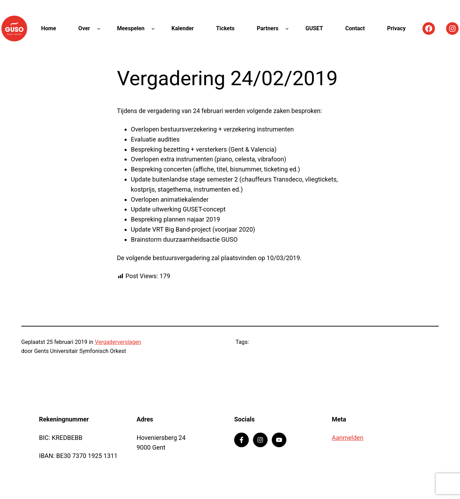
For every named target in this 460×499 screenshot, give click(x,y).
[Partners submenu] (287, 28)
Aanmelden (348, 437)
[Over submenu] (99, 28)
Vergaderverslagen (118, 342)
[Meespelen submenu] (153, 28)
